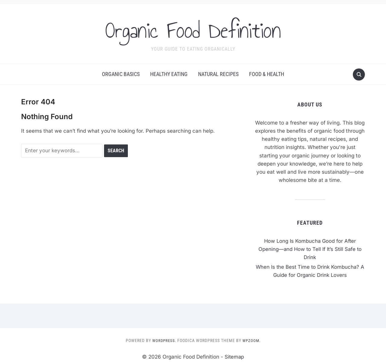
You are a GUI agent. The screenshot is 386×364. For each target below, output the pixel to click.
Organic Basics (121, 74)
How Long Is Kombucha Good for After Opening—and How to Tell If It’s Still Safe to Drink (310, 249)
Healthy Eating (169, 74)
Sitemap (234, 357)
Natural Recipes (218, 74)
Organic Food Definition (193, 29)
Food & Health (266, 74)
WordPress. (163, 340)
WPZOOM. (252, 340)
